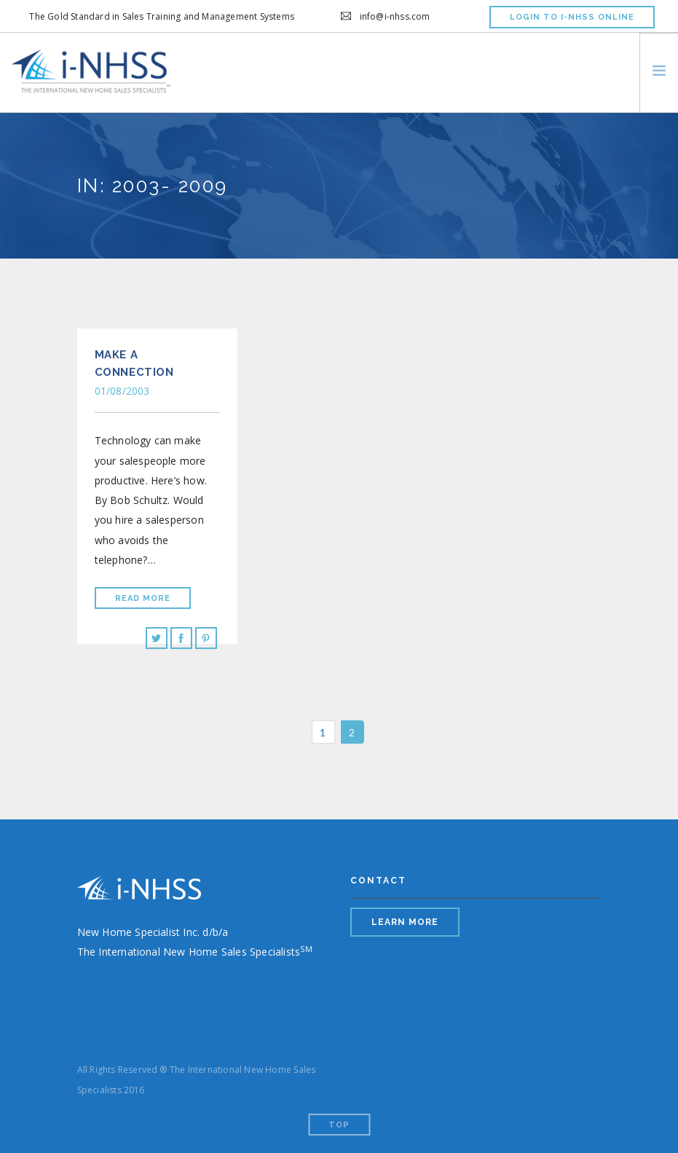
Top (339, 1125)
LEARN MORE (404, 922)
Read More (142, 598)
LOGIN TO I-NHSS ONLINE (572, 17)
